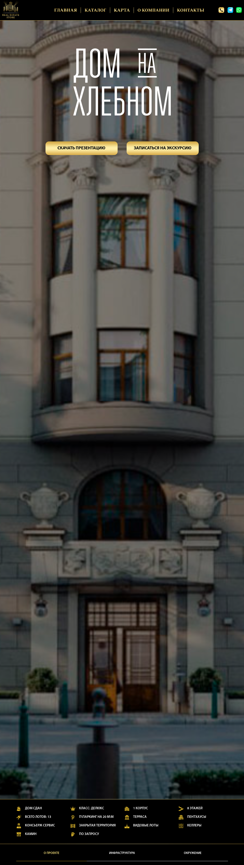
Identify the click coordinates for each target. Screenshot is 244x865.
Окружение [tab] (192, 853)
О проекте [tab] (51, 853)
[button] (82, 148)
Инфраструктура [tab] (122, 853)
